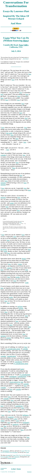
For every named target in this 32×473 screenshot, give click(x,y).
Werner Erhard (11, 458)
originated (16, 456)
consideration (11, 356)
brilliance (25, 415)
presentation (6, 451)
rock (17, 421)
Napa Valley (23, 45)
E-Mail (13, 469)
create (12, 203)
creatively (15, 424)
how (29, 74)
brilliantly (26, 422)
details (24, 258)
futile (22, 369)
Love (7, 38)
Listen (20, 264)
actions (21, 308)
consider (3, 155)
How (25, 40)
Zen (9, 411)
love (3, 127)
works (18, 277)
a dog (15, 419)
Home (19, 469)
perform (3, 183)
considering (18, 362)
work (5, 251)
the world (9, 133)
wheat (2, 421)
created (9, 455)
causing (9, 268)
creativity (11, 417)
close (21, 222)
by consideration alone (21, 363)
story (11, 325)
